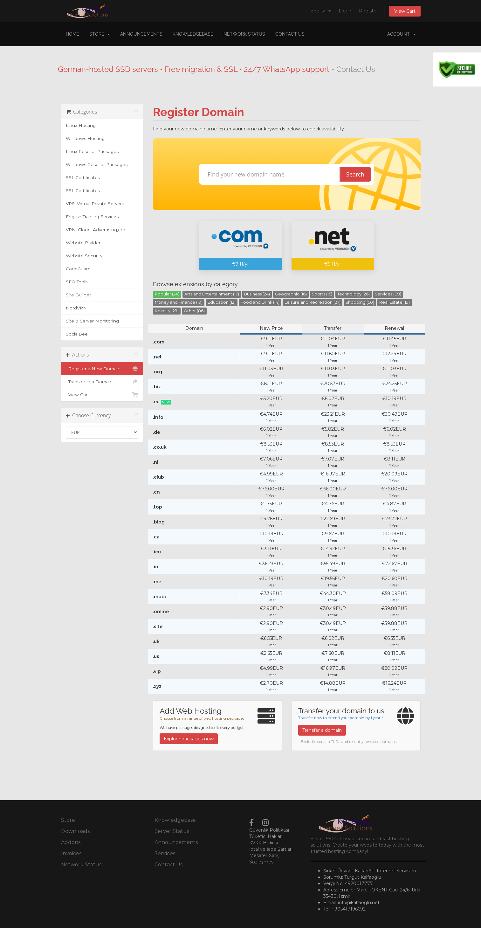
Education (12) (222, 302)
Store (99, 34)
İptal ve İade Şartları (270, 849)
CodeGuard (78, 268)
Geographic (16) (291, 294)
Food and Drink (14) (260, 302)
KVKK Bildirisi (263, 843)
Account (401, 34)
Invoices (71, 853)
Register (368, 11)
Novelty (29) (167, 310)
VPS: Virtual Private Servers (95, 203)
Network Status (244, 34)
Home (72, 34)
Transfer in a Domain (102, 381)
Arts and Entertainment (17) (211, 294)
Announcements (141, 34)
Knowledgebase (193, 34)
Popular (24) (167, 294)
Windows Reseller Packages (96, 164)
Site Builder (78, 294)
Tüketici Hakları (266, 836)
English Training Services (92, 216)
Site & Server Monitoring (92, 320)
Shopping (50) (360, 302)
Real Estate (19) (394, 302)
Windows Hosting (85, 138)
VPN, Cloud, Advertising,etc (95, 229)
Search (355, 174)
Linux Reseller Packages (92, 151)
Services (165, 853)
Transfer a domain (322, 730)
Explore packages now (189, 739)
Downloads (75, 831)
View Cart (405, 11)
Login (345, 11)
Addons (70, 842)
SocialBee (77, 333)
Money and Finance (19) (179, 302)
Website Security (84, 255)
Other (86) (194, 310)
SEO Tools (76, 281)
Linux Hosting (81, 125)
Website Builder (83, 242)
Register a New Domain (102, 368)
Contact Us (290, 34)
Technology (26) (353, 294)
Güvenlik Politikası (269, 830)
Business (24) (257, 294)
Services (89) (388, 294)
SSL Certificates (83, 177)
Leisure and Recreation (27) (312, 302)
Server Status (172, 831)
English (320, 11)
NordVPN (76, 307)
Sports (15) (322, 294)
